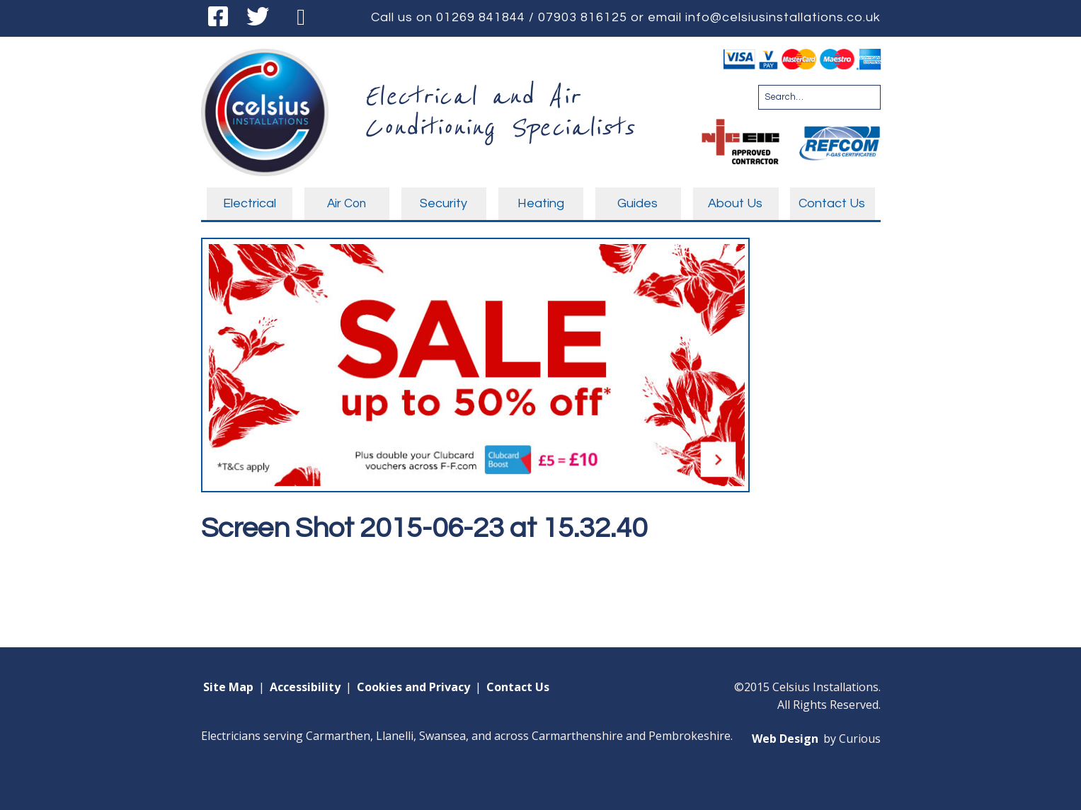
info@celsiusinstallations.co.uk (783, 17)
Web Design (785, 738)
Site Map (228, 687)
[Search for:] (819, 97)
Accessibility (305, 687)
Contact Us (517, 687)
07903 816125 (582, 17)
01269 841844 (480, 17)
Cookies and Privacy (413, 687)
